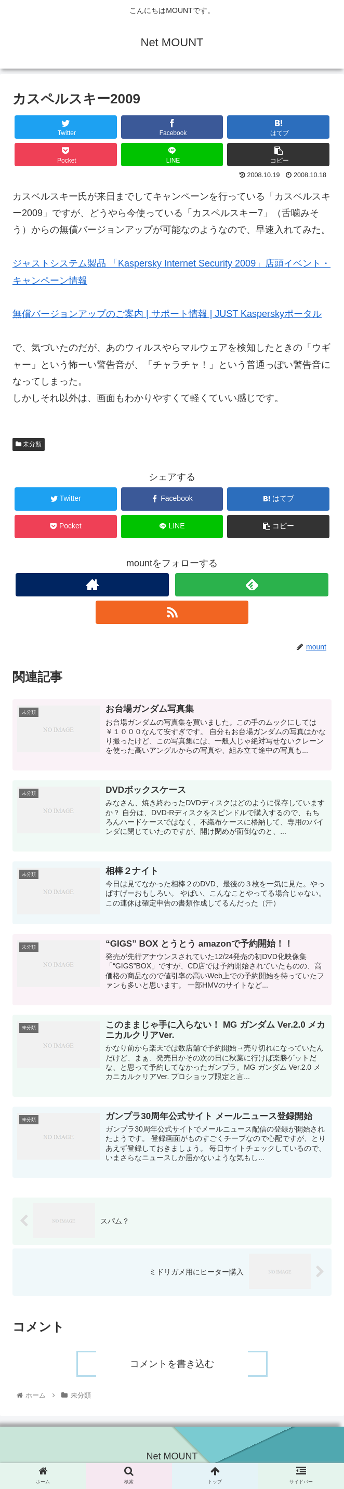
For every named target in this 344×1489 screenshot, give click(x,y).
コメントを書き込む (172, 1366)
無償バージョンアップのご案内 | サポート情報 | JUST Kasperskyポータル (167, 314)
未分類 (29, 444)
